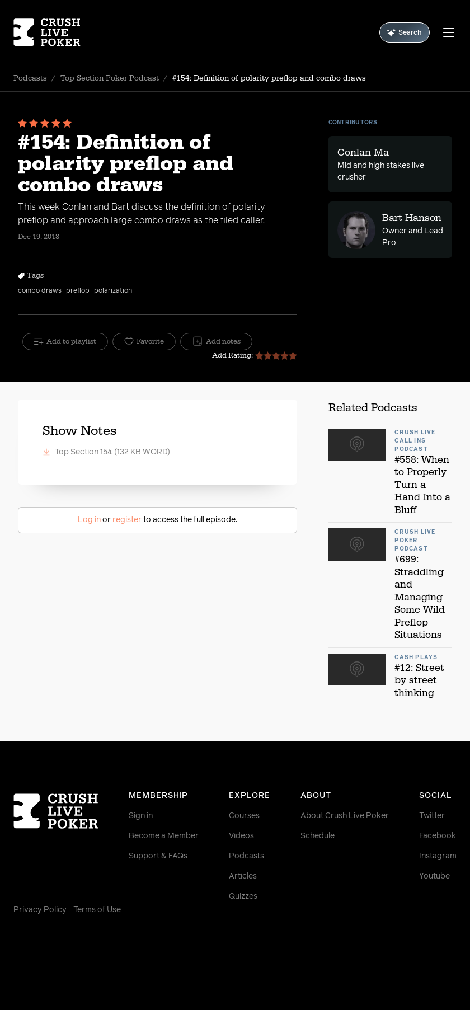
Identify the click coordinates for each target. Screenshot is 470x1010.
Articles (243, 876)
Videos (241, 836)
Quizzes (243, 896)
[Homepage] (50, 32)
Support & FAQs (158, 856)
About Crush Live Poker (344, 816)
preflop (78, 291)
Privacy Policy (40, 910)
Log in (89, 520)
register (127, 520)
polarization (113, 291)
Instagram (438, 856)
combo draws (40, 291)
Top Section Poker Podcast (109, 78)
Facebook (437, 836)
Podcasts (30, 78)
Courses (244, 816)
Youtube (434, 876)
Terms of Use (97, 910)
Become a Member (164, 836)
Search (404, 33)
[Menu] (449, 32)
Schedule (317, 836)
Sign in (141, 816)
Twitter (432, 816)
